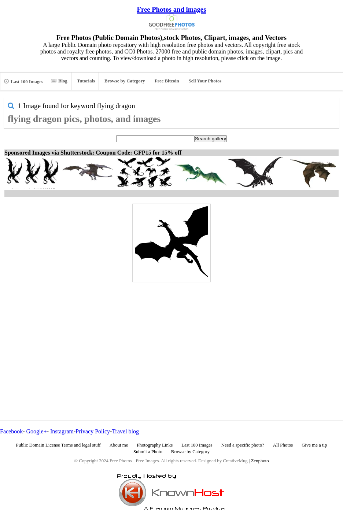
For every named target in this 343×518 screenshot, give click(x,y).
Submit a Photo (147, 451)
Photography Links (155, 445)
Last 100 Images (23, 81)
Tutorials (86, 81)
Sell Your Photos (205, 81)
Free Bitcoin (167, 81)
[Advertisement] (171, 335)
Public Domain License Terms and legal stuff (58, 445)
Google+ (36, 431)
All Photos (283, 445)
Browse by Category (124, 81)
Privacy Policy (92, 431)
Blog (59, 81)
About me (119, 445)
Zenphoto (260, 460)
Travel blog (125, 431)
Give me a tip (314, 445)
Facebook (11, 431)
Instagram (62, 431)
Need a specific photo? (242, 445)
